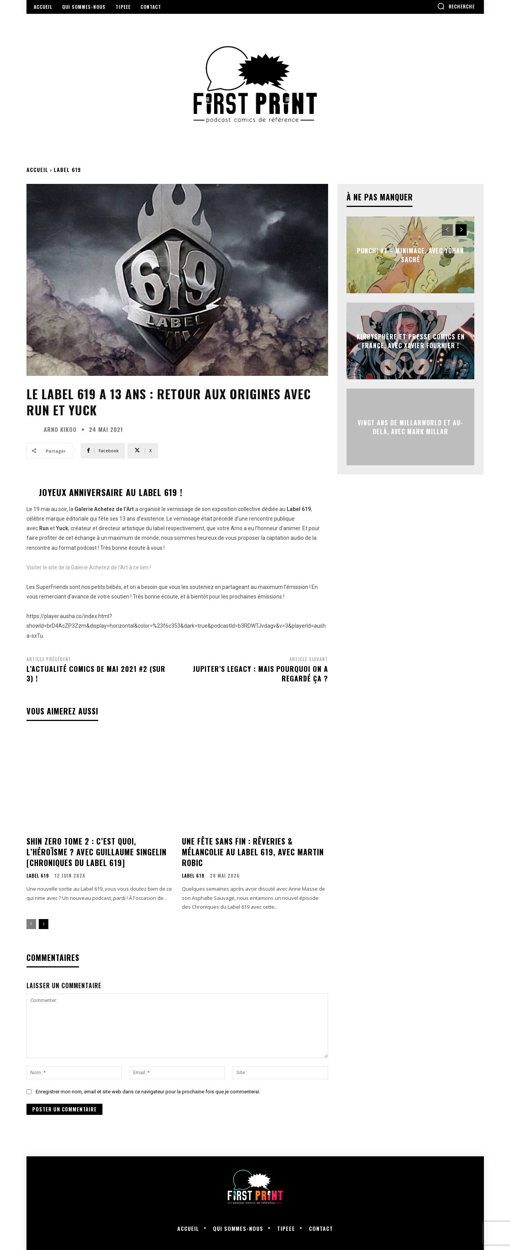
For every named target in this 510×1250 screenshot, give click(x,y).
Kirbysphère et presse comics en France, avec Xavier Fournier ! (411, 341)
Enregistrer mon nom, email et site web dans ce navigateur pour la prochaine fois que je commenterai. (148, 1092)
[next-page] (43, 924)
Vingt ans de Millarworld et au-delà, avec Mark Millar (410, 427)
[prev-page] (31, 924)
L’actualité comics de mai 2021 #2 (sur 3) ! (95, 673)
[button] (456, 6)
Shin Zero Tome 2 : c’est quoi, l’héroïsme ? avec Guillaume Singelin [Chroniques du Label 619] (96, 851)
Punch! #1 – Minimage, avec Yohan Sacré (410, 255)
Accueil (37, 169)
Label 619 (67, 169)
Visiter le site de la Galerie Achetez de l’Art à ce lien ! (88, 567)
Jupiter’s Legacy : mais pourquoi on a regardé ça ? (260, 673)
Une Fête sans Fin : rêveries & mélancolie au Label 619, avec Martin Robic (253, 851)
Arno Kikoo (60, 429)
